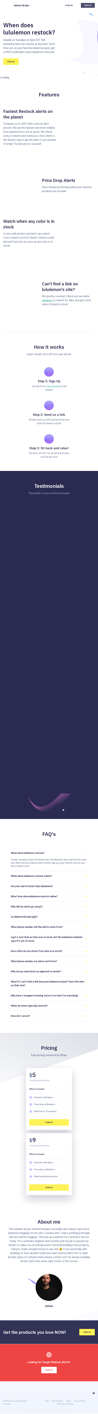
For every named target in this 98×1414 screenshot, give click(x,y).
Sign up (88, 5)
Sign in (68, 5)
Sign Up (49, 1370)
